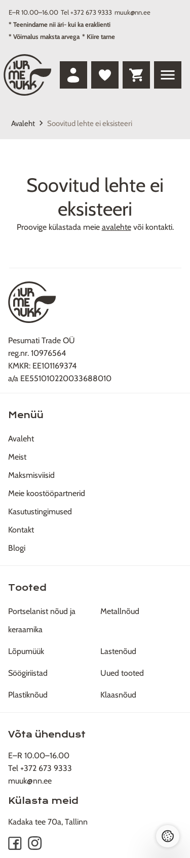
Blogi (16, 548)
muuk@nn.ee (132, 12)
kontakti (158, 227)
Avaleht (23, 123)
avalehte (116, 227)
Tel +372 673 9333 (86, 12)
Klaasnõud (118, 695)
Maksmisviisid (31, 475)
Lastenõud (118, 651)
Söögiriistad (28, 673)
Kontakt (21, 530)
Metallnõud (119, 611)
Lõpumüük (26, 651)
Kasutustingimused (40, 511)
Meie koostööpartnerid (46, 493)
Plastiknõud (28, 695)
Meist (17, 457)
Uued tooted (122, 673)
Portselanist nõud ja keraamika (41, 620)
